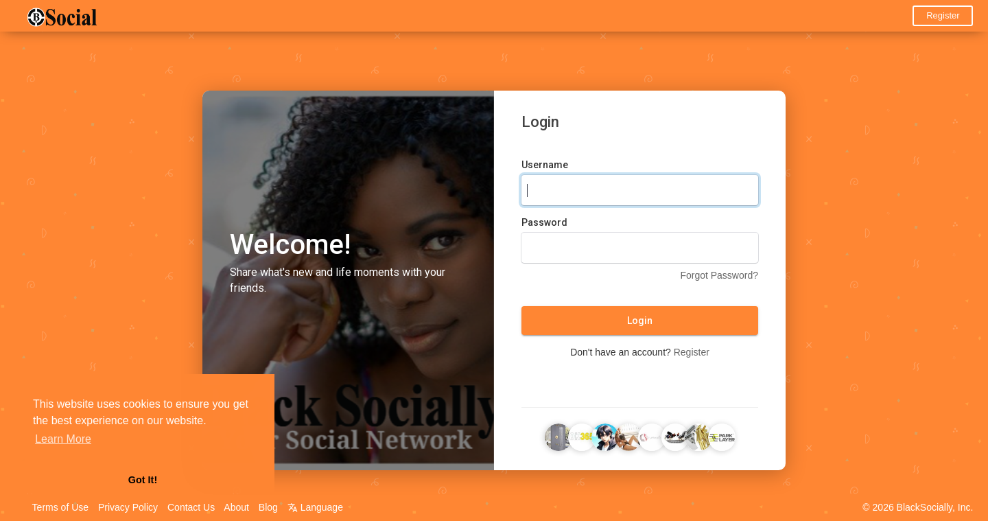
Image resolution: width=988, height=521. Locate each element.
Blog (268, 507)
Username (544, 164)
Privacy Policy (128, 507)
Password (544, 222)
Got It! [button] (142, 479)
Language (315, 507)
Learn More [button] (63, 439)
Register (942, 15)
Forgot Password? (719, 275)
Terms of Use (60, 507)
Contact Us (191, 507)
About (236, 507)
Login (639, 320)
